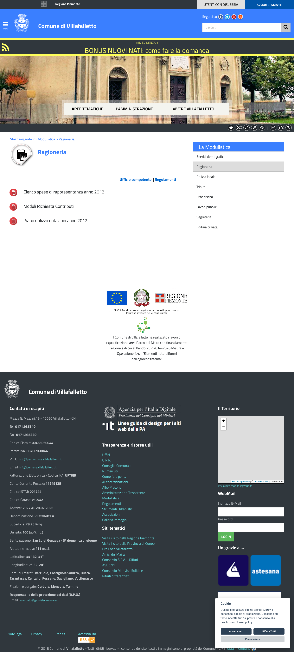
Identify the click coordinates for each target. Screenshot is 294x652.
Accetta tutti (236, 631)
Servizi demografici (210, 156)
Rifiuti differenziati (115, 576)
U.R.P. (106, 460)
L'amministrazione (134, 109)
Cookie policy (244, 622)
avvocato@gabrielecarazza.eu (39, 600)
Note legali (15, 634)
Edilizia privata (207, 227)
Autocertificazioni (115, 481)
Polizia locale (205, 176)
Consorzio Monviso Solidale (122, 570)
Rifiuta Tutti (269, 631)
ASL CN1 (108, 565)
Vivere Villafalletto (193, 109)
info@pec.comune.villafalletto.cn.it (40, 459)
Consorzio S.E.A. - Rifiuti (120, 559)
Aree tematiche (87, 109)
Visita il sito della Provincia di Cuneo (128, 543)
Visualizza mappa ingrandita (235, 486)
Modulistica (110, 498)
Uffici (106, 454)
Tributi (200, 186)
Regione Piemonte (67, 4)
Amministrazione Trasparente (123, 492)
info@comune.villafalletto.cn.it (37, 467)
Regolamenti (111, 503)
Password (225, 519)
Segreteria (203, 217)
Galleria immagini (114, 519)
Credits (60, 634)
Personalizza (252, 639)
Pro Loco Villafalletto (117, 548)
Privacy (36, 634)
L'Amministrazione (144, 127)
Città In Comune (239, 648)
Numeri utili (110, 471)
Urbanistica (204, 196)
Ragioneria (204, 166)
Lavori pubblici (206, 207)
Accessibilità (87, 634)
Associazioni (111, 514)
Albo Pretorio (112, 487)
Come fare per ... (114, 476)
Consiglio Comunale (116, 465)
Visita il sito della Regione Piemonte (128, 538)
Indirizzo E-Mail (229, 503)
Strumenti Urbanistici (117, 509)
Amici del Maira (113, 554)
